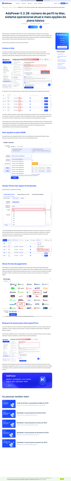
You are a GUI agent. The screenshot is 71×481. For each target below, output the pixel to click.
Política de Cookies (42, 479)
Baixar (55, 3)
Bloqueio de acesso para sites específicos (62, 67)
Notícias (14, 7)
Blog (10, 7)
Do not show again (47, 0)
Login (59, 3)
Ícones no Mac (60, 54)
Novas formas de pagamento (61, 64)
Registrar (63, 3)
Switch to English (39, 0)
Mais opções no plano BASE (62, 57)
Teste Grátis (33, 27)
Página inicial (5, 7)
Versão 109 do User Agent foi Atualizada (62, 60)
